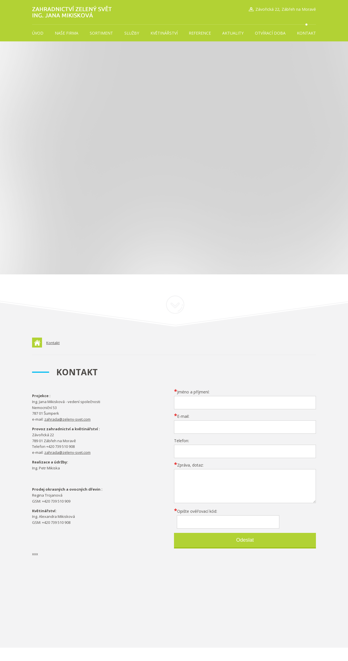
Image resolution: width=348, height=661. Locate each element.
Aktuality (233, 33)
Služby (131, 33)
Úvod (37, 33)
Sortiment (101, 33)
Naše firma (66, 33)
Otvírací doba (270, 33)
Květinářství (164, 33)
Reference (200, 33)
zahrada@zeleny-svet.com (67, 419)
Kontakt (306, 33)
